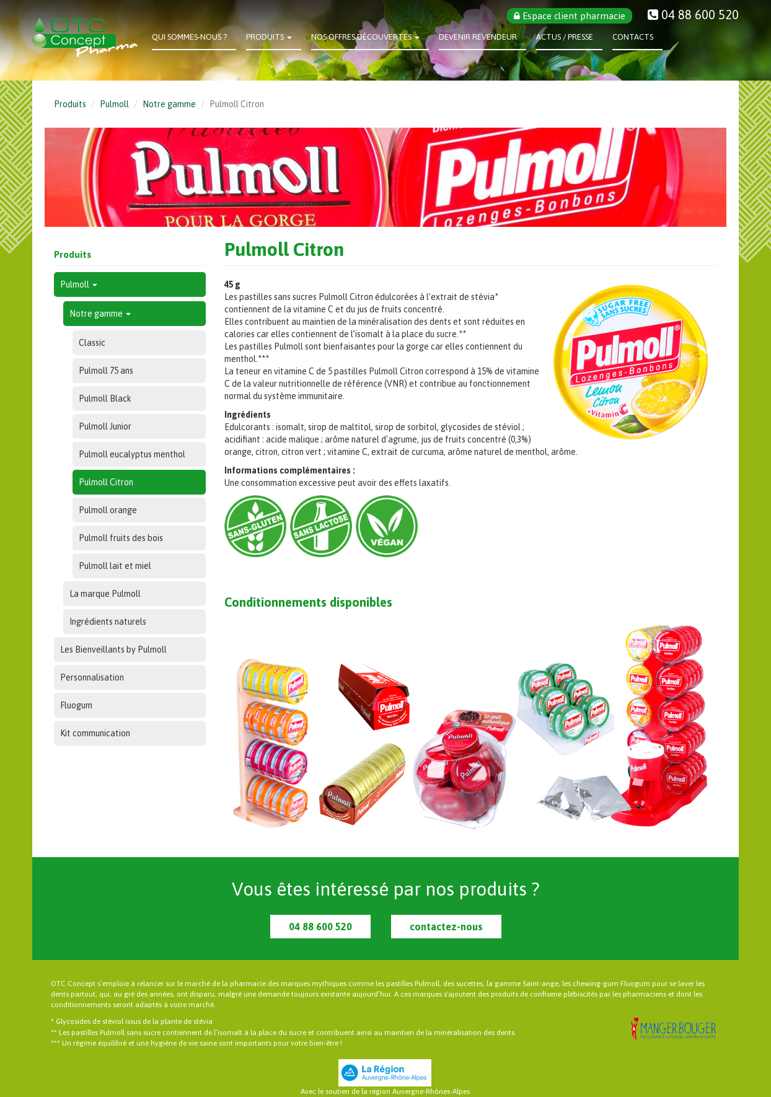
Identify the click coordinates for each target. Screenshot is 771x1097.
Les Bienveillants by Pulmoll (113, 649)
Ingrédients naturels (107, 622)
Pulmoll (114, 104)
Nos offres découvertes (365, 37)
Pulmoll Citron (106, 482)
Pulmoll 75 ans (106, 371)
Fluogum (76, 705)
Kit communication (95, 733)
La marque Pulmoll (105, 594)
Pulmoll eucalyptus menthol (132, 454)
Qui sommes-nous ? (189, 37)
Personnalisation (92, 677)
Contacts (632, 37)
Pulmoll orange (108, 510)
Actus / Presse (564, 37)
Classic (92, 343)
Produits (269, 37)
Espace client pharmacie (569, 16)
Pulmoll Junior (105, 426)
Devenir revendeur (478, 37)
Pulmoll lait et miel (115, 566)
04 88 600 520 (320, 926)
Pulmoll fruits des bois (121, 538)
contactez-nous (446, 926)
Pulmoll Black (105, 398)
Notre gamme (169, 104)
